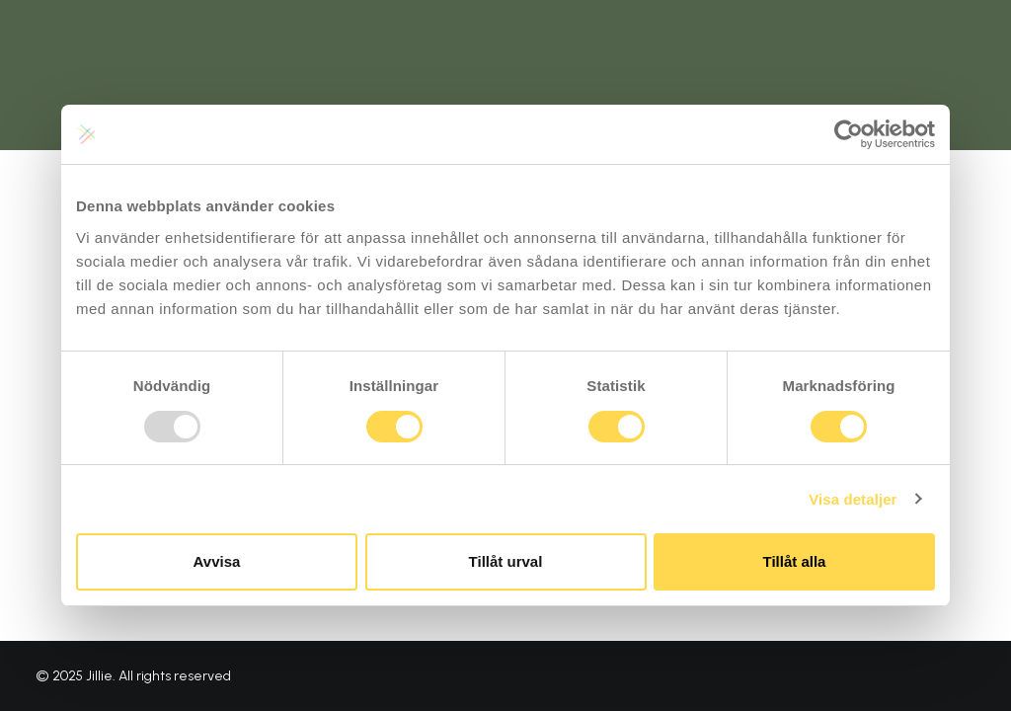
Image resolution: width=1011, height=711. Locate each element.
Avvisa (217, 561)
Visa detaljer (852, 499)
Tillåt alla (794, 561)
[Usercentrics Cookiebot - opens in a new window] (848, 134)
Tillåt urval (506, 561)
